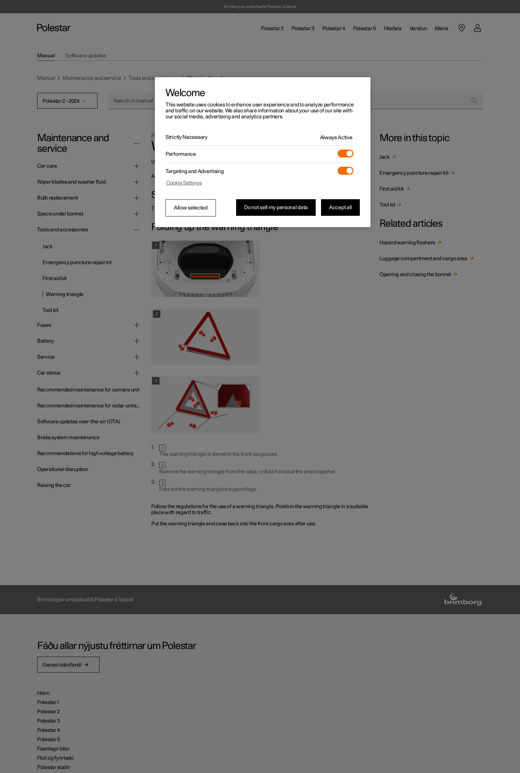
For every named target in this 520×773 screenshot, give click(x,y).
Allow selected (191, 207)
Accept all (340, 207)
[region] (262, 152)
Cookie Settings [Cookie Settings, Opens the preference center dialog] (184, 183)
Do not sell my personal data (276, 207)
